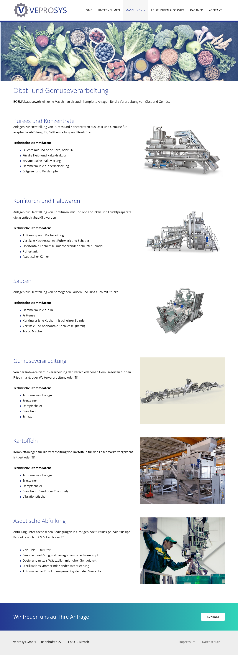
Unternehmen (109, 10)
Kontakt (215, 10)
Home (87, 10)
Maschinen (134, 10)
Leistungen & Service (168, 10)
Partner (196, 10)
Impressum (187, 642)
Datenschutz (211, 642)
